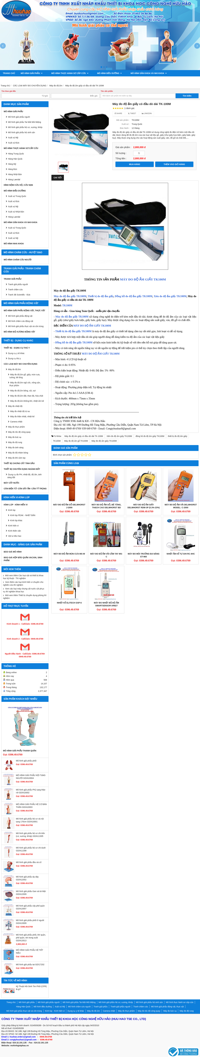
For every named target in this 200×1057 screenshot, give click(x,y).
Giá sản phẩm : (123, 147)
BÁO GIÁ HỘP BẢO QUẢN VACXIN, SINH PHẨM (23, 559)
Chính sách (120, 79)
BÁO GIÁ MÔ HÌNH (13, 552)
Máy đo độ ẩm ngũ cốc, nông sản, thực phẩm (25, 384)
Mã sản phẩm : (123, 120)
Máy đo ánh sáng (15, 447)
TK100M (67, 305)
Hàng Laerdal (14, 217)
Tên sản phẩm (107, 91)
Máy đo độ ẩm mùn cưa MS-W (69, 554)
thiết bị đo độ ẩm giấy (177, 436)
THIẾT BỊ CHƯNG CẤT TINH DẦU (19, 463)
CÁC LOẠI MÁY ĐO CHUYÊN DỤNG (20, 364)
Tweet (132, 113)
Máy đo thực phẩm (16, 427)
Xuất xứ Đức (13, 143)
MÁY (92, 325)
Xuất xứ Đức (13, 201)
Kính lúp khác (16, 520)
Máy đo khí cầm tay (17, 458)
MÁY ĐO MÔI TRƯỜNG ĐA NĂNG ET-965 (143, 555)
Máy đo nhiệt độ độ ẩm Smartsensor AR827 (106, 604)
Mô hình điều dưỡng (103, 73)
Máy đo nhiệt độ (15, 406)
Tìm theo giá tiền (8, 91)
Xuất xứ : (125, 124)
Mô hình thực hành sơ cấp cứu (66, 73)
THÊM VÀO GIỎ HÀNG (174, 164)
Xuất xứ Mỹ (13, 137)
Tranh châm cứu (12, 79)
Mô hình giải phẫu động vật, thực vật (49, 79)
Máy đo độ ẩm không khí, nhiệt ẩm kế (27, 401)
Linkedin (147, 113)
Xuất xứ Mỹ (13, 206)
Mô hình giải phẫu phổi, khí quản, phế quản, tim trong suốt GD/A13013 (31, 938)
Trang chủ (9, 73)
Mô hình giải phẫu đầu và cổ (28, 862)
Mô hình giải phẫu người (19, 117)
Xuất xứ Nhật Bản (16, 212)
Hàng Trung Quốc (16, 154)
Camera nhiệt (16, 422)
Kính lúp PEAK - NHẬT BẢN (22, 515)
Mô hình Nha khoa (14, 243)
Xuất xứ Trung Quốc (17, 196)
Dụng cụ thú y (14, 358)
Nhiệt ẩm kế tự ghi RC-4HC (181, 554)
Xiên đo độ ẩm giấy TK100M (170, 296)
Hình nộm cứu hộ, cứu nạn (18, 185)
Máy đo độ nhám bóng (18, 453)
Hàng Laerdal (14, 179)
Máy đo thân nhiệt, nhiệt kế (22, 416)
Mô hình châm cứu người (17, 260)
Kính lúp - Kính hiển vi (16, 505)
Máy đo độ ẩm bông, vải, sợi (23, 390)
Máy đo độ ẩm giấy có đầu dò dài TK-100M (83, 436)
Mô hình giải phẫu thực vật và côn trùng (26, 326)
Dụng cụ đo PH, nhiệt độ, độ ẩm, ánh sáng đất (24, 476)
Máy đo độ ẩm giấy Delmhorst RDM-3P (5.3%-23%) (143, 506)
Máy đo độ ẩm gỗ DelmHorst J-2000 (69, 506)
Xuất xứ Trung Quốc (17, 228)
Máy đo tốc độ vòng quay (19, 432)
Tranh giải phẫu (12, 279)
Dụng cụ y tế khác (16, 353)
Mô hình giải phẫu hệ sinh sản (21, 132)
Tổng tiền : (120, 158)
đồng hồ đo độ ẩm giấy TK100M (150, 436)
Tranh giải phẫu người (175, 73)
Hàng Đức (12, 169)
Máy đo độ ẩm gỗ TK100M (76, 441)
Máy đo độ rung (15, 442)
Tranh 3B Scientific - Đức (19, 295)
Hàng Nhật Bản (15, 174)
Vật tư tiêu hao (14, 536)
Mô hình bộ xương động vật (92, 79)
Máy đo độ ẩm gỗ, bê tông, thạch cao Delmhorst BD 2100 (106, 508)
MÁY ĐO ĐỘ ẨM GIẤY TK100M (143, 279)
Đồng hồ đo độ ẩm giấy (68, 342)
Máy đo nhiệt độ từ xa (20, 411)
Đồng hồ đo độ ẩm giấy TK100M (133, 296)
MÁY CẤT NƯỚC (11, 483)
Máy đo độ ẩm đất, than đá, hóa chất (26, 396)
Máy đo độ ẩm (14, 369)
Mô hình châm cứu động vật (20, 321)
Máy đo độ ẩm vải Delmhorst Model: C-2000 (181, 506)
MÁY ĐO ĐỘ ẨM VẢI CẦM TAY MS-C (106, 555)
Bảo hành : (125, 128)
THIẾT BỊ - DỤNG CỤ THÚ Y (17, 348)
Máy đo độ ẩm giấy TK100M (70, 296)
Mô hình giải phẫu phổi (26, 761)
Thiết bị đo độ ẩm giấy (101, 296)
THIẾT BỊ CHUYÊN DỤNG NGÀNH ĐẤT (22, 469)
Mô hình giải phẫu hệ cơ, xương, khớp (25, 127)
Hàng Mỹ (12, 164)
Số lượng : (120, 153)
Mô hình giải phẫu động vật (20, 316)
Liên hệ (136, 79)
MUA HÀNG (134, 164)
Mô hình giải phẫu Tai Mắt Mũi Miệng (24, 122)
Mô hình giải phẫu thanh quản (19, 751)
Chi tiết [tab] (58, 178)
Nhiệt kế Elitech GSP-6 (69, 603)
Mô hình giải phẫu (32, 73)
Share (118, 113)
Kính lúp (11, 510)
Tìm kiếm (187, 96)
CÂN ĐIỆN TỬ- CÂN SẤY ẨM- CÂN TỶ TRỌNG (25, 488)
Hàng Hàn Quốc (15, 159)
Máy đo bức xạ (14, 437)
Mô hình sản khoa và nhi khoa (139, 73)
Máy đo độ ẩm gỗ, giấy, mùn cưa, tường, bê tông (24, 376)
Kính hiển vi (13, 525)
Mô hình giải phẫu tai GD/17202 (30, 964)
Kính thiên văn (14, 531)
